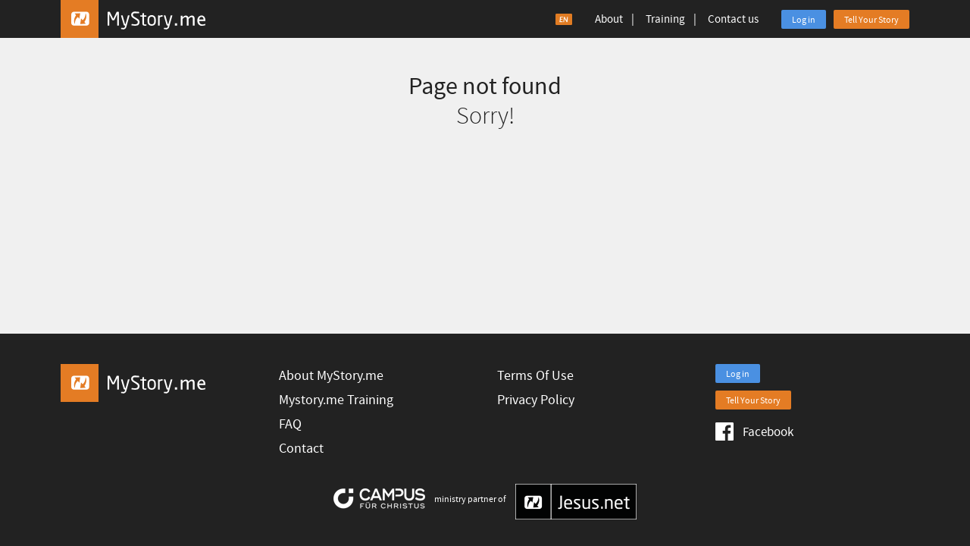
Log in (803, 20)
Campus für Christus (379, 498)
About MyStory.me (331, 375)
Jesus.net (576, 501)
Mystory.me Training (336, 400)
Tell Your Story (871, 20)
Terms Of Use (535, 375)
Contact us (733, 19)
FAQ (290, 424)
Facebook (754, 431)
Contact (301, 448)
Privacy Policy (535, 400)
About (609, 19)
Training (665, 19)
